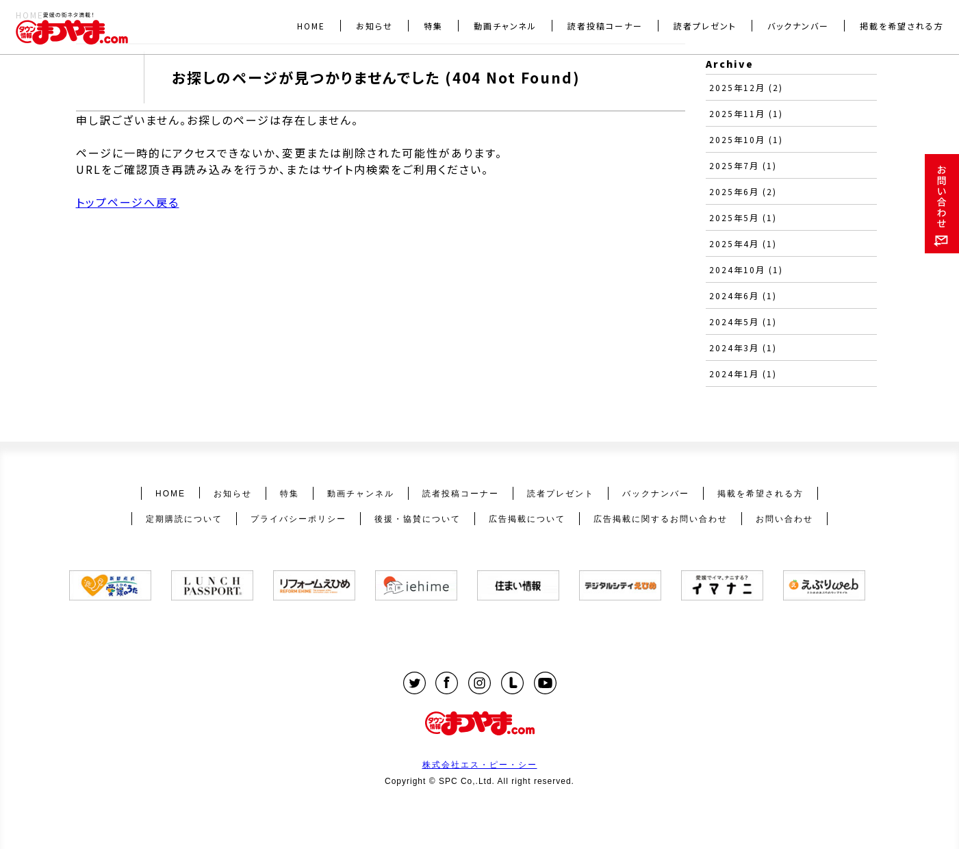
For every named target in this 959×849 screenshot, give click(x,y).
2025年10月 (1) (746, 139)
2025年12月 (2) (746, 87)
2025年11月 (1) (746, 113)
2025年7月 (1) (743, 165)
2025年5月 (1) (743, 217)
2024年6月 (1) (743, 295)
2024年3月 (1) (743, 347)
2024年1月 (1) (743, 373)
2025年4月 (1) (743, 243)
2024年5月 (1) (743, 321)
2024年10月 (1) (746, 269)
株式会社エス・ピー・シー (479, 765)
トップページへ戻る (127, 202)
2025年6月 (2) (743, 191)
